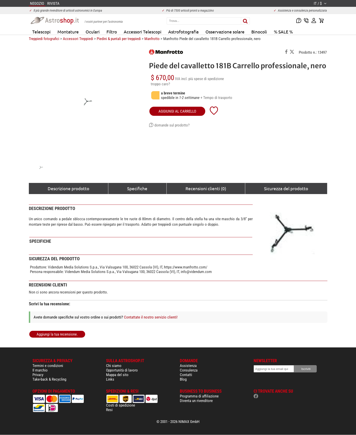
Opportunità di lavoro (122, 370)
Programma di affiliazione (199, 396)
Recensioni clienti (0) (205, 188)
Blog (183, 379)
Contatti (186, 374)
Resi (109, 409)
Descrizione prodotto (68, 188)
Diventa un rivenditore (196, 400)
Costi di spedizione (120, 405)
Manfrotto (152, 38)
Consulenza (189, 370)
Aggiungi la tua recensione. (57, 334)
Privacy (37, 374)
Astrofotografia (183, 31)
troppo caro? (160, 84)
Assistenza (188, 365)
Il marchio (40, 370)
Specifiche (137, 188)
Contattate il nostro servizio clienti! (151, 317)
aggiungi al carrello (177, 111)
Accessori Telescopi (142, 31)
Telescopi (41, 31)
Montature (68, 31)
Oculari (93, 31)
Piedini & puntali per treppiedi (119, 38)
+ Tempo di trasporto (216, 97)
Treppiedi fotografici (44, 38)
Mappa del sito (117, 374)
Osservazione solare (225, 31)
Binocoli (259, 31)
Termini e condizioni (47, 365)
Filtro (111, 31)
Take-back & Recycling (49, 379)
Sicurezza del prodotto (286, 188)
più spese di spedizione (206, 78)
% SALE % (283, 31)
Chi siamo (113, 365)
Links (110, 379)
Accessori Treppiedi (78, 38)
